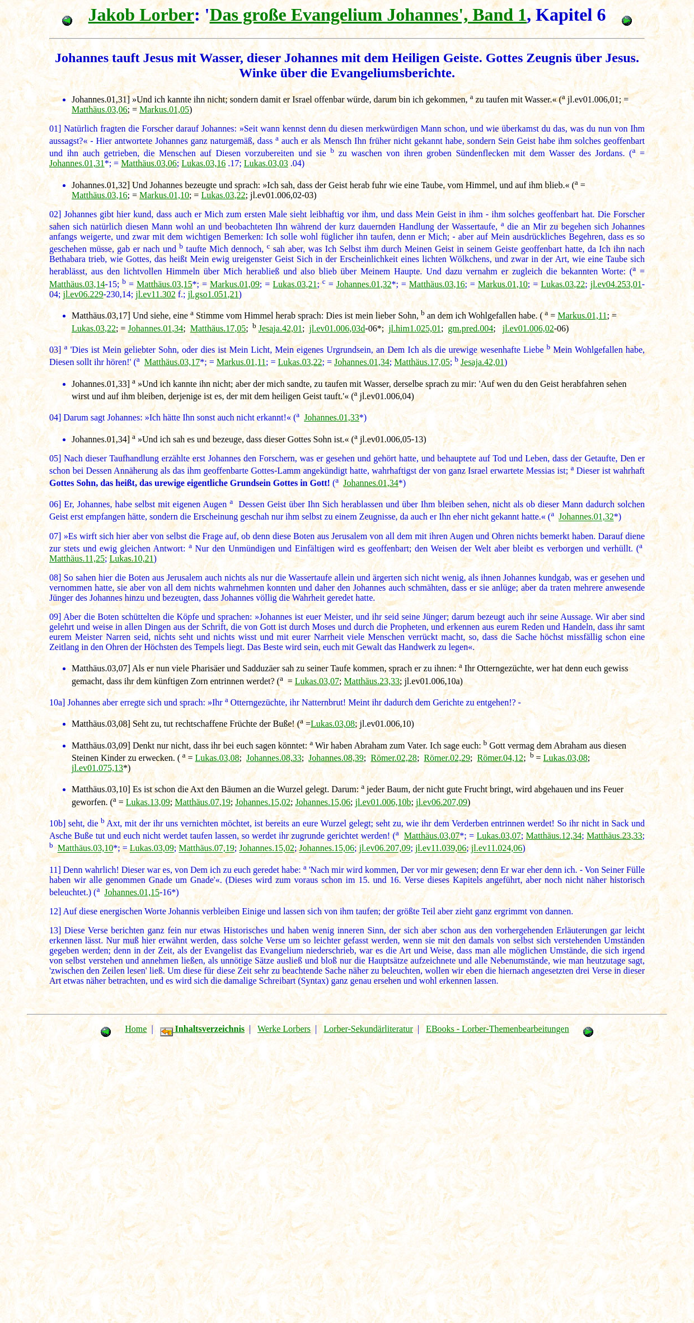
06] (55, 504)
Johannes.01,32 (364, 284)
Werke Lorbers (284, 1029)
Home (136, 1029)
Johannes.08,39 (336, 758)
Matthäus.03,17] (101, 315)
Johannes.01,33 (331, 417)
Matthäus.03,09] (101, 745)
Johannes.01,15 (132, 892)
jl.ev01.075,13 (97, 768)
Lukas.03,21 (295, 284)
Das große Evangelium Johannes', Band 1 (368, 14)
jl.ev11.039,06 (440, 848)
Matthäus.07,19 (203, 802)
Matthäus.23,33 (372, 681)
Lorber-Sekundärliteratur (368, 1029)
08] (55, 577)
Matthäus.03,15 (165, 284)
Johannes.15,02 (262, 802)
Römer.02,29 (447, 758)
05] (55, 458)
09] (55, 616)
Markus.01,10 (164, 195)
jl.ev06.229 (83, 294)
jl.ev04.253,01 (616, 284)
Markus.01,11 (582, 315)
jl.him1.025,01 (414, 328)
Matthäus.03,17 (172, 362)
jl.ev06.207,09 (441, 802)
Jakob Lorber (141, 14)
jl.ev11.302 (155, 294)
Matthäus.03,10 (86, 848)
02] (55, 214)
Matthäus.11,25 (77, 558)
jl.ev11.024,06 (496, 848)
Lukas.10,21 (131, 558)
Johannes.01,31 (77, 163)
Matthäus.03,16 (100, 195)
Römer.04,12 (500, 758)
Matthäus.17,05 (218, 328)
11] (55, 870)
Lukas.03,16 (203, 163)
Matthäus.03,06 (100, 109)
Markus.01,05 (164, 109)
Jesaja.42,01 (280, 328)
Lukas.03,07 (317, 681)
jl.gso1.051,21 (212, 294)
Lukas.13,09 (148, 802)
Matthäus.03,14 (77, 284)
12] (55, 911)
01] (55, 128)
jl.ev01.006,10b (383, 802)
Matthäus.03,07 (432, 835)
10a (55, 702)
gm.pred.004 (470, 328)
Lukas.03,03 (266, 163)
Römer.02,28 (394, 758)
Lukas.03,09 (152, 848)
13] (55, 930)
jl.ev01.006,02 (528, 328)
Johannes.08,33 (274, 758)
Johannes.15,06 (322, 802)
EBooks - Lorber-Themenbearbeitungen (497, 1029)
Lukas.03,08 (333, 723)
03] (55, 349)
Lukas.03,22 (223, 195)
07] (55, 536)
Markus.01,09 (235, 284)
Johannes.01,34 (156, 328)
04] (55, 417)
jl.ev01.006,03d (337, 328)
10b (56, 823)
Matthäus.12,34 (554, 835)
